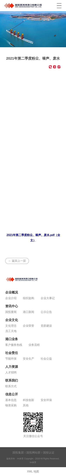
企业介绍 (11, 298)
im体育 (23, 5)
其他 (26, 405)
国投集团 (18, 452)
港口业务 (11, 339)
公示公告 (46, 311)
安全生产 (28, 358)
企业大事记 (48, 298)
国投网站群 (33, 452)
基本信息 (11, 400)
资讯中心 (11, 306)
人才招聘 (11, 372)
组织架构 (28, 298)
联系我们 (11, 380)
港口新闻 (28, 311)
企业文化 (11, 320)
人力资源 (11, 366)
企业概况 (11, 292)
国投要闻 (11, 311)
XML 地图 (33, 471)
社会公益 (46, 358)
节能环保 (11, 358)
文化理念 (11, 325)
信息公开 (11, 394)
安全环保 (46, 400)
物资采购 (11, 405)
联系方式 (11, 386)
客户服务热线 (13, 344)
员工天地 (11, 331)
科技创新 (28, 400)
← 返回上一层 (17, 260)
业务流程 (34, 344)
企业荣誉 (28, 325)
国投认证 (48, 452)
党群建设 (46, 325)
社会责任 (11, 353)
